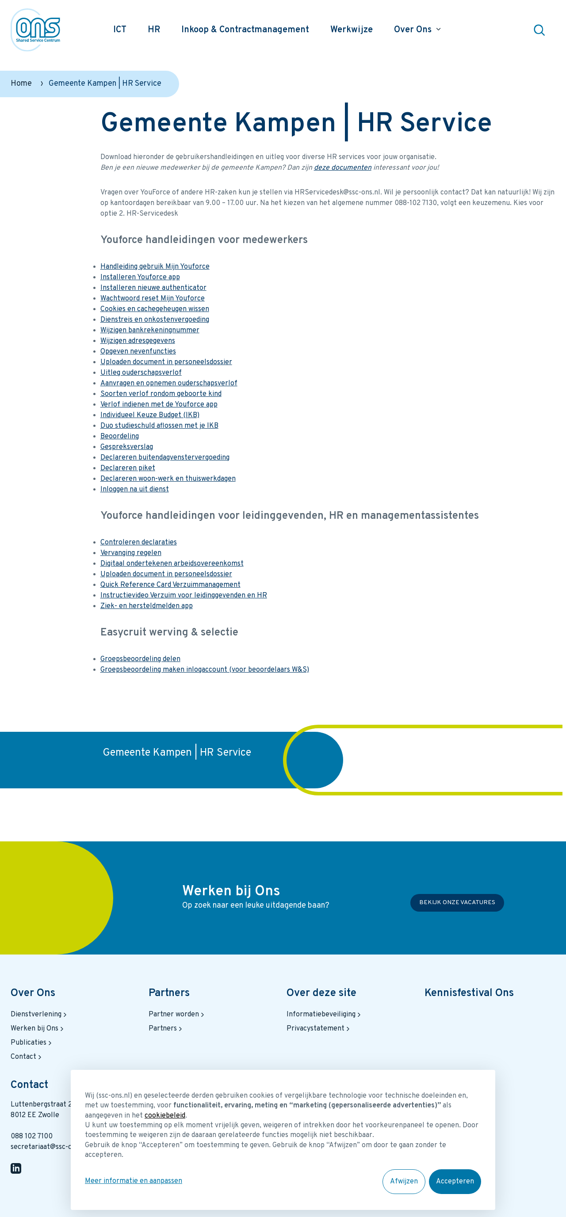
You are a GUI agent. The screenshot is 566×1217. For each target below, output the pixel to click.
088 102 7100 (32, 1136)
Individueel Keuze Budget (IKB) (149, 415)
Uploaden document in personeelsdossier (166, 362)
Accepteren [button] (455, 1181)
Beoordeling (119, 436)
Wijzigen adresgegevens (137, 341)
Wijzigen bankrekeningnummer (149, 330)
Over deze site (321, 993)
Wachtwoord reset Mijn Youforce (152, 298)
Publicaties (32, 1042)
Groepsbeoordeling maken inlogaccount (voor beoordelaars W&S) (204, 670)
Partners (169, 993)
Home (21, 84)
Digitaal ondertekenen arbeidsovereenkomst (172, 563)
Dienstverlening (40, 1014)
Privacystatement (319, 1028)
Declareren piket (127, 468)
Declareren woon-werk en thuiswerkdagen (168, 479)
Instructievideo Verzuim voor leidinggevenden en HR (183, 595)
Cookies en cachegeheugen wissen (154, 309)
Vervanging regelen (130, 553)
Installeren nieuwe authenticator (153, 288)
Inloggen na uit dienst (134, 489)
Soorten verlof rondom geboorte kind (161, 394)
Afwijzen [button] (404, 1181)
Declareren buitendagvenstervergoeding (164, 457)
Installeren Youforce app (140, 277)
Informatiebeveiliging (325, 1014)
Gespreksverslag (126, 447)
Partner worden (177, 1014)
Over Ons (33, 993)
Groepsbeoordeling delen (140, 659)
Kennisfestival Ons (469, 993)
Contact (27, 1057)
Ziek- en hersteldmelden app (146, 606)
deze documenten (342, 168)
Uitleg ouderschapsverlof (141, 373)
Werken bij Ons (38, 1028)
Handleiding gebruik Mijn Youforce (155, 266)
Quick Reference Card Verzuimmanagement (170, 585)
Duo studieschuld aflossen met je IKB (159, 426)
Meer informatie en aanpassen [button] (133, 1181)
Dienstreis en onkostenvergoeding (154, 320)
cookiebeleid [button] (165, 1115)
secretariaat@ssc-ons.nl (49, 1147)
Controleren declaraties (138, 542)
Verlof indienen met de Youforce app (159, 404)
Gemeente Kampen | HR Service (177, 753)
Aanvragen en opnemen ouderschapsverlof (168, 383)
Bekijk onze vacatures (457, 903)
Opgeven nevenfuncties (138, 351)
